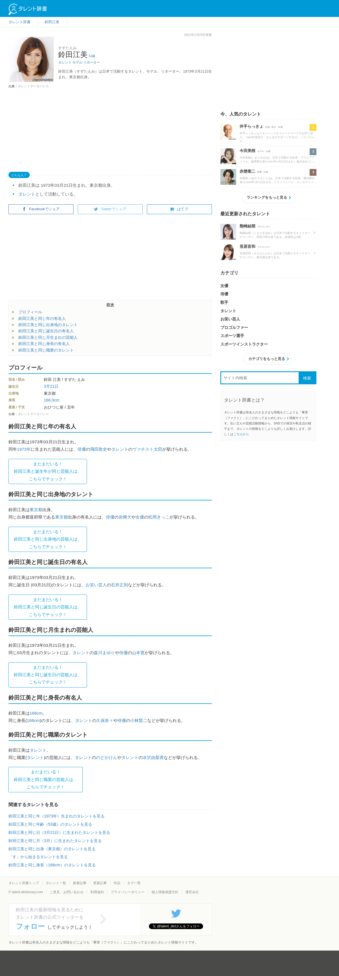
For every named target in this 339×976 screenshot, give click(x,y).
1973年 (24, 449)
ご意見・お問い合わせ (67, 892)
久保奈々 (104, 720)
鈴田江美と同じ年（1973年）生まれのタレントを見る (56, 816)
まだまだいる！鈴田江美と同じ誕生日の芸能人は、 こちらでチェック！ (48, 607)
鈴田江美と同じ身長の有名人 (44, 343)
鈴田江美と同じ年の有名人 (42, 318)
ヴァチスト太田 (147, 449)
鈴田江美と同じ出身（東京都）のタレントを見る (51, 849)
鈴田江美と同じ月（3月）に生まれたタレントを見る (55, 840)
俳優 (81, 449)
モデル (77, 62)
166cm (36, 713)
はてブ (179, 209)
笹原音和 (247, 246)
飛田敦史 (98, 449)
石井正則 (119, 584)
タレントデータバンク (33, 86)
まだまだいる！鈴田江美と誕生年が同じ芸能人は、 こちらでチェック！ (48, 471)
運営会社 (192, 892)
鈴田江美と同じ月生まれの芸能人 (48, 337)
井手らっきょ (251, 126)
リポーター (91, 62)
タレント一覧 (56, 883)
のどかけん (106, 757)
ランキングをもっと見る (267, 197)
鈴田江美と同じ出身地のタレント (48, 324)
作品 (117, 883)
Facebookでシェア (41, 209)
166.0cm (51, 400)
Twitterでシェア (110, 209)
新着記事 (79, 883)
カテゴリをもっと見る (266, 359)
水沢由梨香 (153, 757)
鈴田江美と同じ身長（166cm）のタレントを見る (52, 865)
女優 (140, 517)
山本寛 (138, 652)
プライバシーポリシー (128, 892)
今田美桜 (247, 150)
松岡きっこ (158, 517)
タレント (65, 62)
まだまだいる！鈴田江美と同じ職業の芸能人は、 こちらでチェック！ (45, 779)
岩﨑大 (125, 517)
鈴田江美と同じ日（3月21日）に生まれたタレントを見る (59, 832)
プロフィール (30, 312)
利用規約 (97, 892)
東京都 (36, 509)
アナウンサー (264, 226)
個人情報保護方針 (165, 892)
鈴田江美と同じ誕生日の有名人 (46, 331)
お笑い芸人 (96, 584)
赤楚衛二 (247, 171)
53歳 (92, 56)
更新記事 (100, 883)
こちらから (241, 434)
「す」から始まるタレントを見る (38, 856)
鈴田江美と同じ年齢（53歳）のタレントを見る (50, 824)
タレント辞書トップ (23, 883)
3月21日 (51, 386)
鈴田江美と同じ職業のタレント (46, 350)
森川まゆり (104, 652)
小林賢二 (138, 720)
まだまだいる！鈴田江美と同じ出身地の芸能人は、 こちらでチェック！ (48, 539)
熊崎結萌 (247, 226)
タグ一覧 (134, 883)
